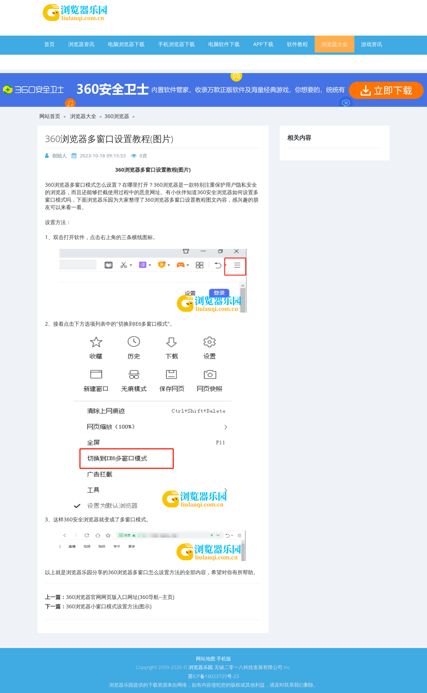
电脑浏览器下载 (126, 44)
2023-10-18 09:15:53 (103, 155)
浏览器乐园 (200, 667)
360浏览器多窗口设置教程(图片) (109, 138)
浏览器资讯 (81, 44)
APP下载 (263, 44)
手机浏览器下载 (176, 44)
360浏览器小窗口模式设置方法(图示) (108, 606)
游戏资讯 (371, 44)
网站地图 (205, 658)
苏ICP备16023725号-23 (213, 676)
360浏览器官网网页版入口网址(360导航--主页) (120, 596)
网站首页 (49, 116)
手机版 (223, 658)
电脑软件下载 (224, 44)
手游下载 (54, 60)
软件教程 (297, 44)
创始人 (59, 155)
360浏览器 (117, 116)
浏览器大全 (334, 44)
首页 (49, 44)
